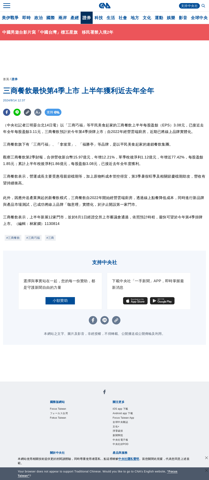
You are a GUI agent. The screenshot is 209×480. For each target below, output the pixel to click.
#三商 (50, 237)
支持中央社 (189, 6)
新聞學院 (118, 435)
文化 (147, 17)
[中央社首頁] (104, 5)
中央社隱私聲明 (128, 458)
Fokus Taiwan (58, 417)
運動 (159, 17)
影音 (183, 17)
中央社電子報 (120, 439)
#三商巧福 (33, 237)
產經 (74, 17)
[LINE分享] (17, 112)
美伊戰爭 (10, 17)
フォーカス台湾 (59, 413)
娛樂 (171, 17)
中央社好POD (121, 444)
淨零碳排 (118, 430)
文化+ (116, 426)
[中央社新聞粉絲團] (104, 392)
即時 (26, 17)
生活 (111, 17)
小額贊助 (60, 301)
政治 (38, 17)
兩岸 (62, 17)
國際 (50, 17)
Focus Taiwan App (123, 417)
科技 (98, 17)
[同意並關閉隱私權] (206, 458)
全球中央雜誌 (120, 422)
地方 (135, 17)
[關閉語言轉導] (206, 471)
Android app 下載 (123, 413)
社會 (123, 17)
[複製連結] (27, 112)
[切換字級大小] (37, 112)
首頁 (6, 79)
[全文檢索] (203, 6)
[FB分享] (6, 112)
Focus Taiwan (58, 408)
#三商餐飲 (13, 237)
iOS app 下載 (120, 408)
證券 (86, 17)
